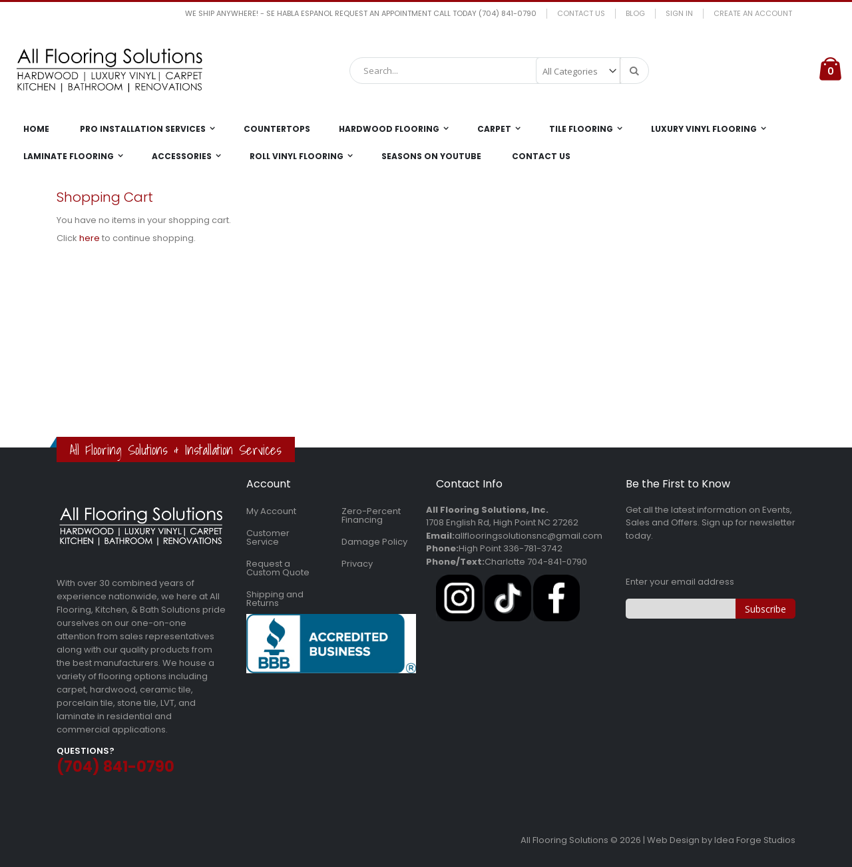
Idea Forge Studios (754, 840)
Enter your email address (680, 581)
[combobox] (499, 70)
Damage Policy (374, 541)
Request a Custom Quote (278, 568)
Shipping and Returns (275, 598)
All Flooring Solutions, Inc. (487, 509)
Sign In (679, 14)
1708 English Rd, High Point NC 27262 (502, 522)
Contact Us (581, 14)
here (89, 238)
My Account (271, 511)
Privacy (357, 563)
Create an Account (753, 14)
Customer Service (268, 537)
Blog (635, 14)
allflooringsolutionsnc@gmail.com (528, 535)
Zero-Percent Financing (371, 515)
